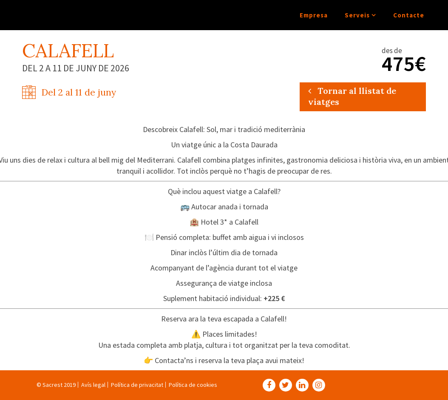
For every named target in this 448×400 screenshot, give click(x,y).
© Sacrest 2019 (56, 385)
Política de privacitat (137, 385)
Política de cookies (193, 385)
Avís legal (93, 385)
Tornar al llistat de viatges (352, 96)
